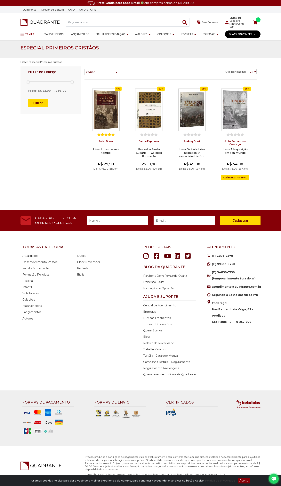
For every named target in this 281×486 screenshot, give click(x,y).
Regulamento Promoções (161, 368)
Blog (146, 336)
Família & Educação (35, 268)
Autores (141, 34)
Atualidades (30, 256)
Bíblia (80, 274)
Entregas (149, 311)
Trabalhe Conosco (155, 349)
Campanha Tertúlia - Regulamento (166, 362)
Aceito (243, 480)
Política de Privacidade (158, 343)
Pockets (187, 34)
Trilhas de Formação (110, 34)
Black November (242, 34)
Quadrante (29, 9)
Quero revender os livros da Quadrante (169, 374)
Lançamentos (79, 34)
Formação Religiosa (35, 274)
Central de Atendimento (159, 305)
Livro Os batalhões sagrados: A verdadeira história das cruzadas (192, 153)
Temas (27, 34)
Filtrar (38, 103)
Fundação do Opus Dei (158, 288)
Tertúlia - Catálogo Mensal (160, 355)
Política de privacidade (220, 480)
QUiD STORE (87, 9)
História (27, 281)
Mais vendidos (53, 34)
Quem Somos (152, 330)
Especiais (209, 34)
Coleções (164, 34)
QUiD (71, 9)
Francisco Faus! (153, 282)
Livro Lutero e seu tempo (106, 151)
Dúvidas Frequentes (157, 318)
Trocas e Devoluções (157, 324)
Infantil (27, 287)
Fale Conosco (207, 22)
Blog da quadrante (164, 267)
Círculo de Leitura (52, 9)
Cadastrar (240, 220)
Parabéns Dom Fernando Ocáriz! (165, 275)
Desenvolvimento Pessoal (40, 262)
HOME (24, 62)
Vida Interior (30, 293)
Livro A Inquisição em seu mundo (235, 151)
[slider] (28, 82)
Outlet (81, 256)
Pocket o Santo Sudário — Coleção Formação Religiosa (149, 153)
